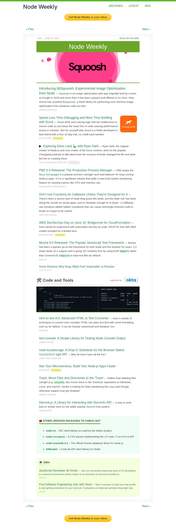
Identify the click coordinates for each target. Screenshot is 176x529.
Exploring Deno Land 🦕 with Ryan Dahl (70, 146)
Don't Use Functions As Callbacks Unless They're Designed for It (83, 194)
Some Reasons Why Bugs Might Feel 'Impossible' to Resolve (76, 266)
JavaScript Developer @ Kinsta (58, 469)
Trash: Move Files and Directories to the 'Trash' (71, 377)
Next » (146, 29)
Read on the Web (129, 38)
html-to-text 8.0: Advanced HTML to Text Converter (73, 318)
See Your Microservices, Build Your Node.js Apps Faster (77, 366)
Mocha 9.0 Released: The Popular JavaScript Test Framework (81, 242)
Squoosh (64, 93)
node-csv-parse (55, 436)
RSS (148, 5)
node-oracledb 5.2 (57, 442)
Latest (134, 5)
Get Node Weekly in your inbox (88, 17)
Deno (89, 150)
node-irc (51, 430)
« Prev (30, 29)
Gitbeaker (52, 448)
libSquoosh (69, 101)
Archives (116, 5)
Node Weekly (40, 6)
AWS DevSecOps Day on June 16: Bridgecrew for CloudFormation (84, 222)
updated (95, 97)
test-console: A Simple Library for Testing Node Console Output (82, 338)
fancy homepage (48, 174)
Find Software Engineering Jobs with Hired (65, 483)
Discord (90, 406)
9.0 (135, 246)
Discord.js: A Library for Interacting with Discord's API (75, 402)
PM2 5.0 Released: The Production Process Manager (75, 170)
